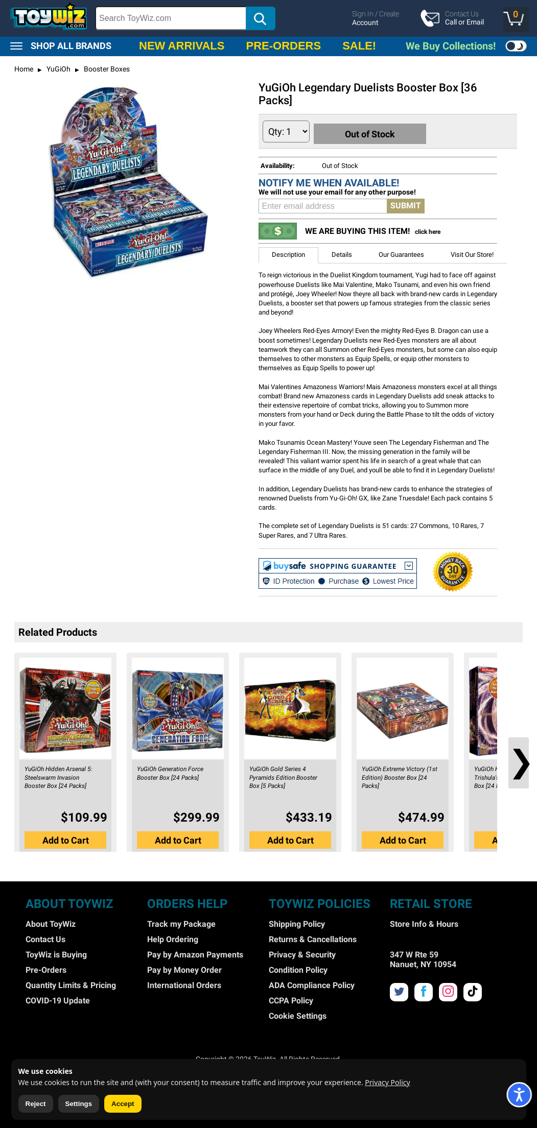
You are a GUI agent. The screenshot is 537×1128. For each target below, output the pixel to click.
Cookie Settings (297, 1014)
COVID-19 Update (58, 999)
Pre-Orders (46, 968)
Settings (78, 1104)
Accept (122, 1104)
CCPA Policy (291, 999)
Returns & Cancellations (313, 938)
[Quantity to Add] (286, 131)
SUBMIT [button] (405, 204)
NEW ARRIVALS (181, 45)
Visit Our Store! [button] (472, 253)
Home (23, 69)
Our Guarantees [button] (401, 253)
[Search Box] (171, 18)
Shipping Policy (297, 922)
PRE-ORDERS (283, 45)
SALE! (359, 45)
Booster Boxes (106, 69)
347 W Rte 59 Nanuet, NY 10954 (423, 958)
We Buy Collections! (451, 46)
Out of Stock (376, 131)
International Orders (184, 984)
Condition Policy (298, 968)
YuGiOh (58, 69)
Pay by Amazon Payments (195, 953)
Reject (36, 1104)
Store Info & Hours (424, 922)
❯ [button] (518, 760)
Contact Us (45, 938)
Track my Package (181, 922)
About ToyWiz (51, 922)
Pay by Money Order (184, 968)
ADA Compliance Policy (312, 984)
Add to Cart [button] (65, 837)
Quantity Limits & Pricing (71, 984)
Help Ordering (172, 938)
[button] (516, 19)
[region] (268, 18)
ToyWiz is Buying (56, 953)
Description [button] (288, 253)
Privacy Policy (387, 1082)
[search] (230, 18)
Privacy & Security (302, 953)
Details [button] (342, 253)
